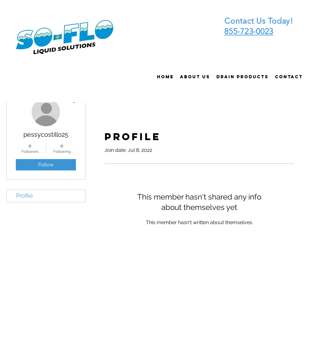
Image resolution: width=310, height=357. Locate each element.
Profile (24, 195)
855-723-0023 (248, 31)
